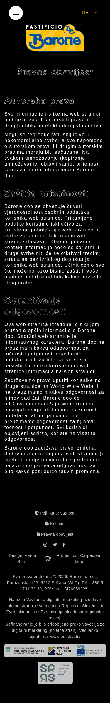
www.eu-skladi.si (66, 636)
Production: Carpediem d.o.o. (79, 558)
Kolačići (55, 523)
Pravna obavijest (55, 534)
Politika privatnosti (55, 513)
